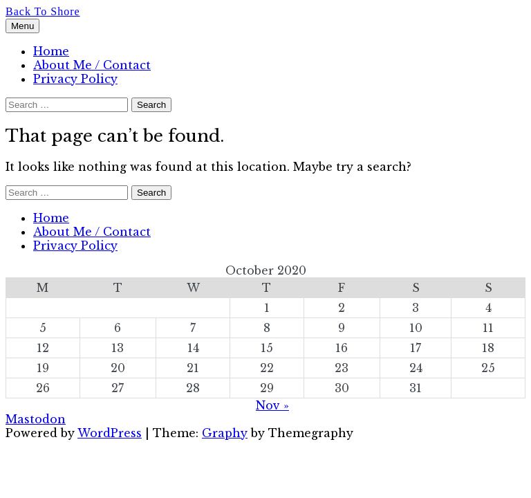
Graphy (225, 433)
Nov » (272, 405)
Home (51, 51)
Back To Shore (43, 11)
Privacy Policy (75, 79)
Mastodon (36, 419)
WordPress (109, 433)
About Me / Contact (92, 65)
